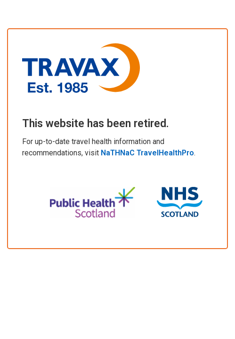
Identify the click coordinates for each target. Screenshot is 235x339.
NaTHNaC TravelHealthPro (147, 152)
